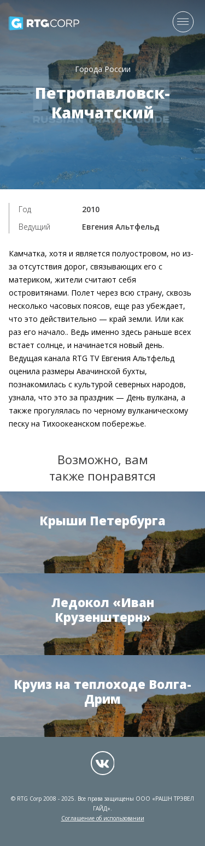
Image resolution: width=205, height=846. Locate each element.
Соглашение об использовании (102, 818)
